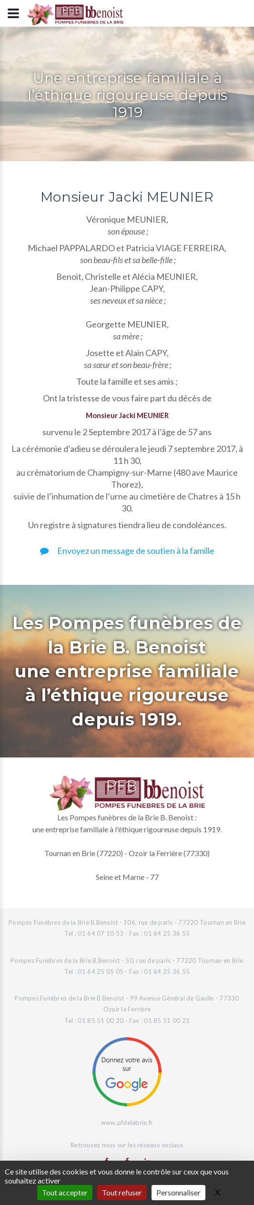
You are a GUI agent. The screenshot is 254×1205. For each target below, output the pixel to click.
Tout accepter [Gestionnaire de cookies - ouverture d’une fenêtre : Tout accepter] (65, 1192)
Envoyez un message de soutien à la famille (127, 550)
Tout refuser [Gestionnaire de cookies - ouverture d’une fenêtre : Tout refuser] (122, 1192)
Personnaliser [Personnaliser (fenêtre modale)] (178, 1192)
